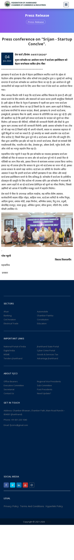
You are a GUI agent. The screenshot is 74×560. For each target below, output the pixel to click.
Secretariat (9, 389)
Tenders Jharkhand (13, 358)
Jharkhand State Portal (48, 346)
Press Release (36, 22)
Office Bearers (11, 381)
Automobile (42, 311)
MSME (7, 354)
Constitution (43, 319)
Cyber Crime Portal (46, 350)
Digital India (9, 350)
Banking (7, 315)
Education (42, 323)
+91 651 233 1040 (19, 419)
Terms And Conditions (32, 506)
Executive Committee (14, 385)
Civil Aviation (10, 319)
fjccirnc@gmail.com (19, 425)
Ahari (6, 311)
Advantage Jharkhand (47, 358)
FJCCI (48, 521)
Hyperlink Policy (54, 506)
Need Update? (44, 393)
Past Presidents (44, 389)
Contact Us (9, 393)
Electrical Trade (11, 323)
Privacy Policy (11, 506)
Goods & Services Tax (47, 354)
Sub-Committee (44, 385)
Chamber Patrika (45, 315)
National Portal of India (15, 346)
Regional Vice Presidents (49, 381)
